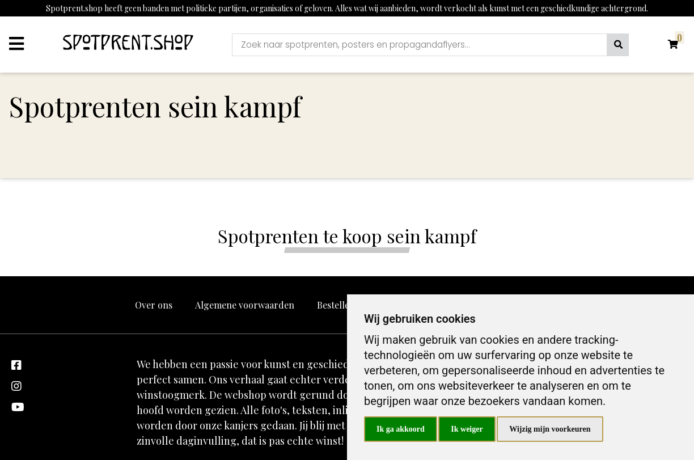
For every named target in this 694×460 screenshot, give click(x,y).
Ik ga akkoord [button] (400, 429)
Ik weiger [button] (467, 429)
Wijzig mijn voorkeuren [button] (549, 429)
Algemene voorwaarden (244, 305)
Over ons (153, 305)
